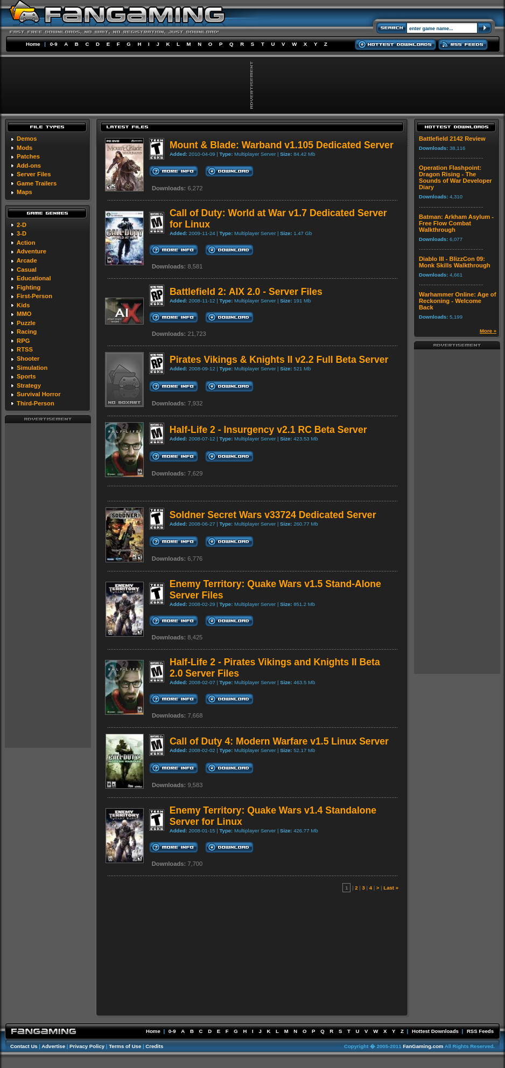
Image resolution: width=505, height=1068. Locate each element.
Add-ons (29, 165)
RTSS (25, 349)
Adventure (31, 251)
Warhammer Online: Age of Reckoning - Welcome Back (457, 301)
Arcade (27, 260)
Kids (23, 305)
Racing (27, 331)
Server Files (34, 174)
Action (26, 242)
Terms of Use (125, 1046)
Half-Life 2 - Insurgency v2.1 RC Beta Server (268, 429)
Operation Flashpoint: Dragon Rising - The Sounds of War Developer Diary (455, 177)
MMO (24, 314)
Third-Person (35, 403)
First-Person (34, 296)
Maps (24, 192)
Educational (34, 278)
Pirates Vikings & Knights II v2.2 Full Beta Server (279, 359)
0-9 (54, 44)
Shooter (28, 358)
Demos (27, 138)
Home (33, 44)
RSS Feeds (480, 1031)
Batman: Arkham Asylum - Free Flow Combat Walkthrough (456, 223)
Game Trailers (37, 183)
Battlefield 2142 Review (452, 138)
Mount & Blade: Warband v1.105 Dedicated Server (282, 145)
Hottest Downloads (435, 1031)
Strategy (29, 385)
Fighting (28, 287)
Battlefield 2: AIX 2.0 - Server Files (246, 291)
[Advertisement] (48, 585)
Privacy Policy (86, 1046)
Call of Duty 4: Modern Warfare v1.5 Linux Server (279, 741)
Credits (154, 1046)
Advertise (53, 1046)
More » (488, 331)
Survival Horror (38, 394)
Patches (28, 156)
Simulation (32, 367)
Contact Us (24, 1046)
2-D (21, 225)
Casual (27, 269)
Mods (24, 147)
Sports (26, 376)
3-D (21, 233)
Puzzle (26, 323)
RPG (23, 340)
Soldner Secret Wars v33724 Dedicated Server (273, 514)
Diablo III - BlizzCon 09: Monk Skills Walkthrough (454, 262)
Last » (390, 888)
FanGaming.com (423, 1046)
